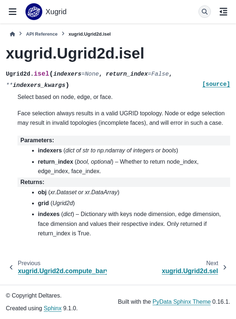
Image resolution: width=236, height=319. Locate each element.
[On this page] (223, 11)
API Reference (42, 34)
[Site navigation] (12, 11)
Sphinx (53, 308)
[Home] (12, 34)
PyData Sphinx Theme (182, 302)
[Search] (204, 11)
